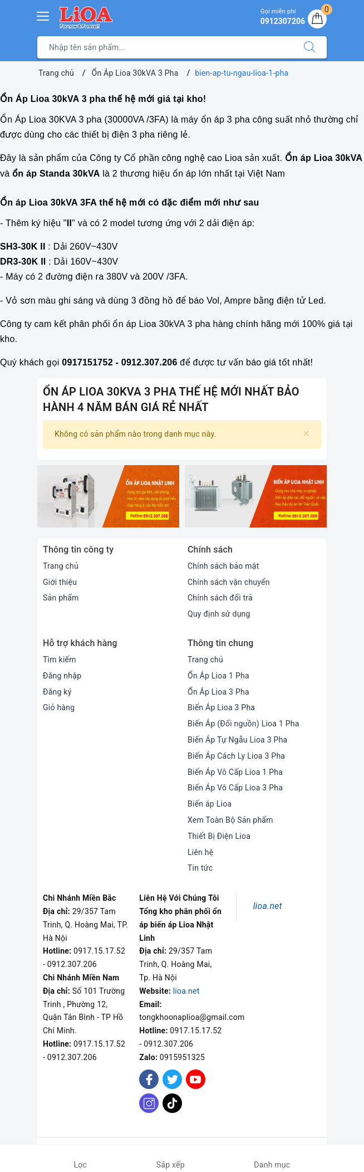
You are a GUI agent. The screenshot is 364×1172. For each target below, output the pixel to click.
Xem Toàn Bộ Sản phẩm (230, 819)
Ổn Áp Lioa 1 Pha (218, 675)
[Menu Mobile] (43, 14)
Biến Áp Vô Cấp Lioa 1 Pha (235, 772)
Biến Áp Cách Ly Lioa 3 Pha (236, 755)
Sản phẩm (61, 597)
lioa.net (186, 991)
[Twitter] (172, 1079)
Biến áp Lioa (210, 803)
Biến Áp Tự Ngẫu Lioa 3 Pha (237, 739)
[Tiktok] (172, 1110)
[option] (108, 496)
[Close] (306, 433)
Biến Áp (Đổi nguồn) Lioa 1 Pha (243, 723)
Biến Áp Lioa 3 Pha (221, 707)
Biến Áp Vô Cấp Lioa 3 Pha (235, 787)
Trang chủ (60, 565)
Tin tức (200, 867)
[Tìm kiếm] (309, 47)
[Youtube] (195, 1079)
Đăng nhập (62, 675)
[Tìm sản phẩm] (165, 47)
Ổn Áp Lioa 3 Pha (218, 691)
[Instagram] (149, 1103)
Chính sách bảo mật (223, 565)
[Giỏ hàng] (317, 18)
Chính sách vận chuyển (229, 582)
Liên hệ (200, 852)
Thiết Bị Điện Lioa (219, 836)
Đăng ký (57, 691)
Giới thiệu (60, 582)
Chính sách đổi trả (220, 597)
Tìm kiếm (59, 659)
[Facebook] (149, 1079)
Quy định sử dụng (219, 613)
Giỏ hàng (59, 707)
